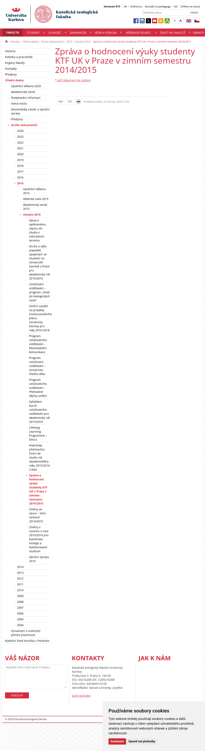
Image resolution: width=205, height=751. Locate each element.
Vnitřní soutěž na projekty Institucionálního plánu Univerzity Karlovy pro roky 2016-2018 (39, 318)
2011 (20, 584)
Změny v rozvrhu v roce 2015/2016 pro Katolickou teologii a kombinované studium (38, 539)
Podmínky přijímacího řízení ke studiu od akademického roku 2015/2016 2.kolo (39, 457)
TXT (70, 101)
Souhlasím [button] (117, 741)
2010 (20, 590)
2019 (20, 160)
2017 (20, 171)
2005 (20, 619)
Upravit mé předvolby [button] (141, 741)
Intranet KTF (112, 6)
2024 (20, 131)
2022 (20, 142)
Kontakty (11, 68)
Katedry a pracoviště (19, 57)
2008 (20, 602)
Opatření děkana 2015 (34, 191)
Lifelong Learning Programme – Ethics (38, 433)
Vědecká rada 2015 (35, 199)
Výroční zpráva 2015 (39, 559)
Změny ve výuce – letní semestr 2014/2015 (37, 515)
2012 (20, 578)
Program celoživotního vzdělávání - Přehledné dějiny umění (38, 388)
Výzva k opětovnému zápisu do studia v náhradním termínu (37, 230)
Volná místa (19, 103)
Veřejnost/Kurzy (138, 33)
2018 (20, 166)
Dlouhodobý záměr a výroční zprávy (30, 111)
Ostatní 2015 (82, 41)
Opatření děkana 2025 (26, 86)
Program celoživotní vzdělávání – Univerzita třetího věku (37, 366)
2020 (20, 154)
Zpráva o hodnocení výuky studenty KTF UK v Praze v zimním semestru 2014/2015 (38, 489)
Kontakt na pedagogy (158, 6)
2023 (20, 137)
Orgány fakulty (15, 63)
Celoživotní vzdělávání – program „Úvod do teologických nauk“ (39, 292)
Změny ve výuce (190, 6)
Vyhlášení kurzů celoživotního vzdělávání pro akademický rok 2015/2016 (39, 412)
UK (125, 6)
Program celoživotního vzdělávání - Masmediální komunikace (38, 344)
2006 (20, 613)
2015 (69, 41)
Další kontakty (81, 696)
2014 (20, 567)
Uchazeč (54, 33)
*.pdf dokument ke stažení (73, 80)
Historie (10, 51)
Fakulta (12, 32)
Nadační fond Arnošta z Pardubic (27, 641)
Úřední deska (30, 41)
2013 (20, 573)
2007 (20, 607)
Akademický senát (23, 92)
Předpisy (11, 74)
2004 (20, 625)
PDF (60, 101)
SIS (175, 6)
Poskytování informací (25, 98)
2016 (20, 177)
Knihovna (136, 6)
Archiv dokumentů (52, 41)
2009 (20, 596)
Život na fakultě (172, 33)
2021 (20, 148)
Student (33, 33)
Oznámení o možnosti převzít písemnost (25, 633)
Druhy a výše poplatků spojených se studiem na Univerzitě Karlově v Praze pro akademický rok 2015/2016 (39, 262)
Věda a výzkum (106, 33)
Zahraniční (78, 33)
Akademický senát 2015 (35, 207)
